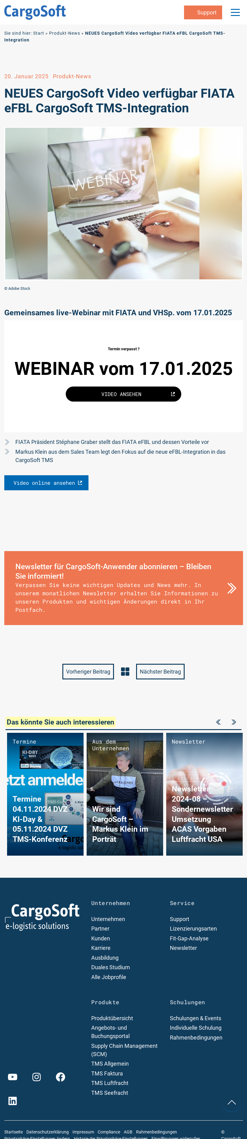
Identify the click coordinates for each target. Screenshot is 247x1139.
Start (38, 33)
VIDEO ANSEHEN (121, 394)
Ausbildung (105, 957)
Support (179, 919)
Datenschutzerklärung (47, 1132)
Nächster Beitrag (160, 671)
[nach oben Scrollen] (231, 1102)
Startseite (13, 1132)
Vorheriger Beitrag (88, 671)
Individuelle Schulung (196, 1027)
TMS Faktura (107, 1073)
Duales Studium (110, 967)
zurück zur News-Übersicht (125, 671)
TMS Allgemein (110, 1063)
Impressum (83, 1132)
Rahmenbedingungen (196, 1037)
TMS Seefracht (109, 1093)
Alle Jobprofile (108, 977)
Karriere (101, 948)
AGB (128, 1132)
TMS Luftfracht (109, 1083)
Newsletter (183, 948)
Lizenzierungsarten (193, 928)
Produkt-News (64, 33)
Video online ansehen (44, 482)
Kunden (100, 938)
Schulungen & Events (195, 1018)
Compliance (109, 1132)
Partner (100, 928)
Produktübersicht (112, 1018)
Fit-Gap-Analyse (189, 938)
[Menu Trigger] (235, 12)
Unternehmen (108, 919)
